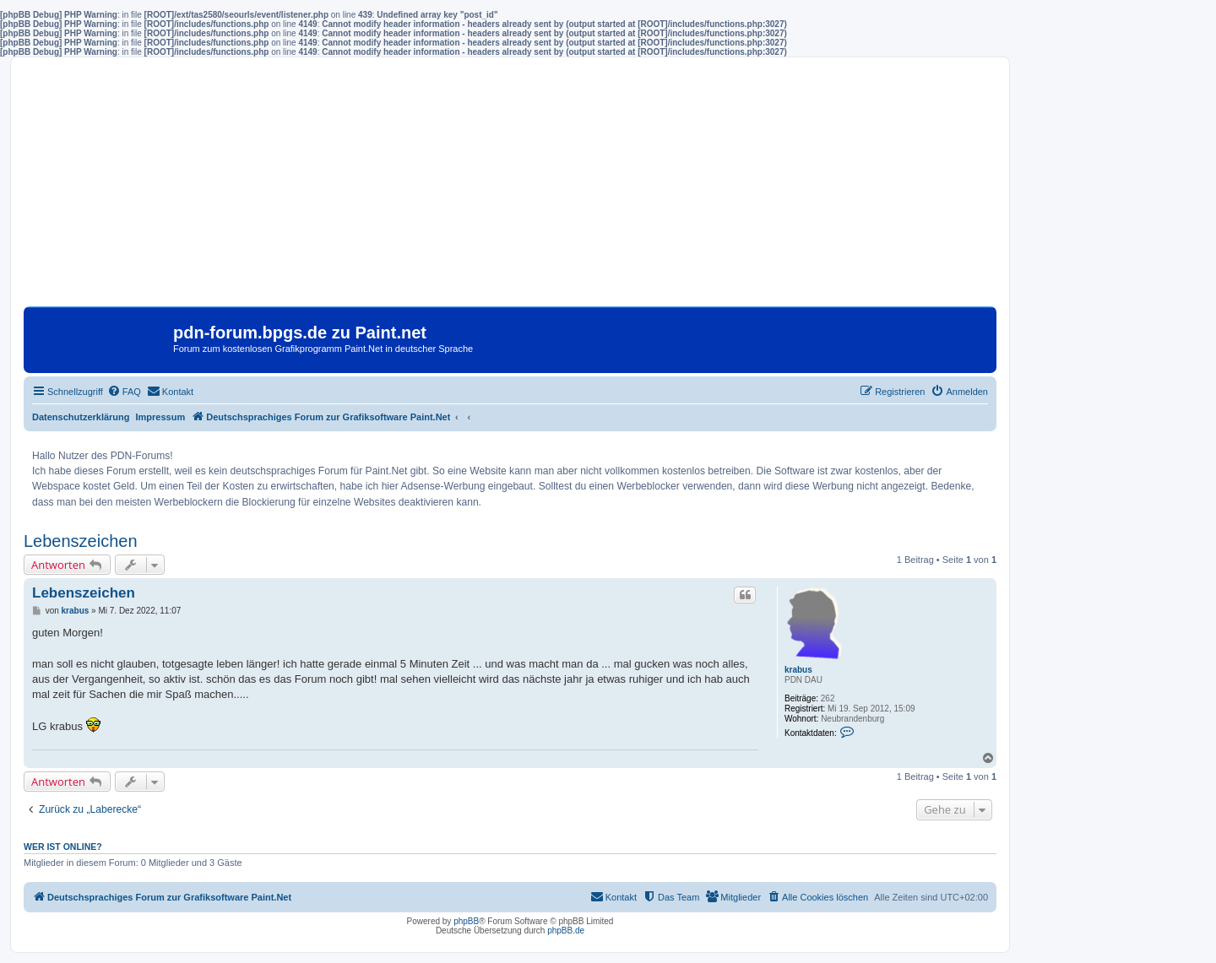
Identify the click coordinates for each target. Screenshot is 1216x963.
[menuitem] (124, 391)
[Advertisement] (510, 188)
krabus (798, 669)
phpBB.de (565, 930)
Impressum (161, 417)
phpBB (466, 921)
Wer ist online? (63, 846)
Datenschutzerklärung (81, 417)
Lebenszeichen (81, 541)
